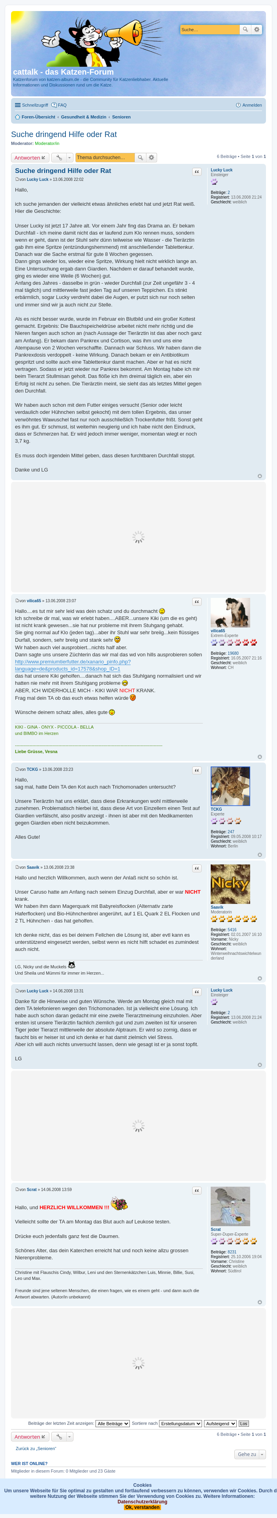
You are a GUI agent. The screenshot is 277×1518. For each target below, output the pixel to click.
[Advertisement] (138, 537)
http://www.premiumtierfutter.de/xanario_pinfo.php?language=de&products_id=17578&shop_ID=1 (73, 665)
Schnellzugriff (35, 105)
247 (231, 832)
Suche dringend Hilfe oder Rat (64, 134)
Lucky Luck (221, 170)
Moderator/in (47, 143)
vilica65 (218, 631)
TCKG (216, 809)
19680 (233, 653)
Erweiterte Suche (256, 29)
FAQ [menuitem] (62, 105)
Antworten (27, 157)
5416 (232, 930)
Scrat (216, 1229)
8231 (232, 1252)
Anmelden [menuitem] (252, 105)
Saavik (217, 907)
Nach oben (260, 476)
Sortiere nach (167, 1423)
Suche (245, 29)
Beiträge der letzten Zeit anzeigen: (79, 1423)
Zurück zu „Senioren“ (36, 1448)
